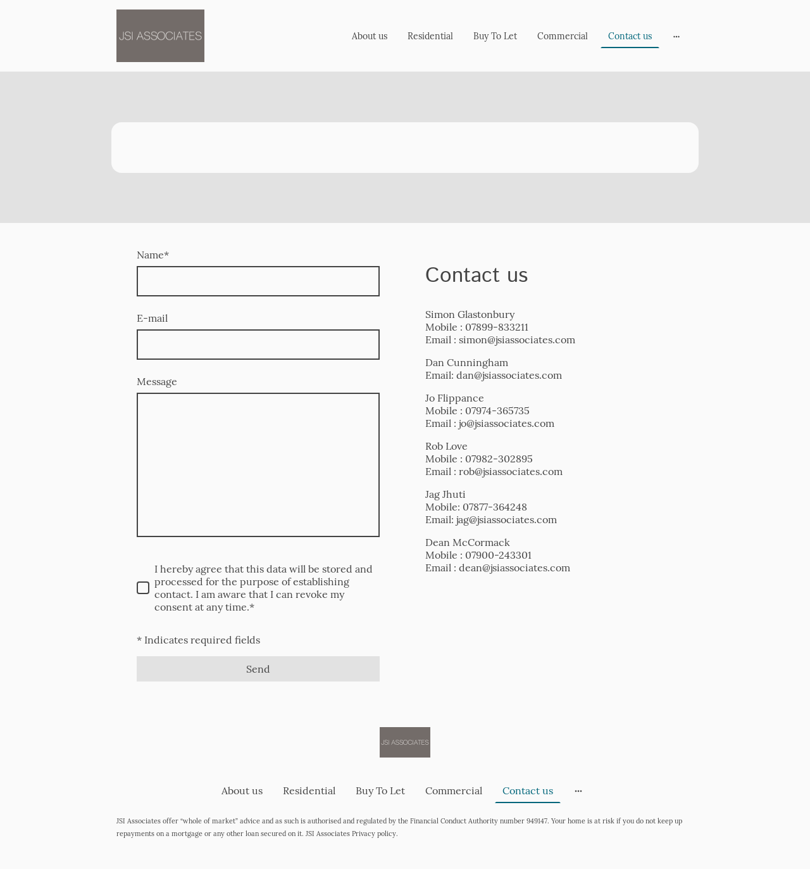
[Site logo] (160, 36)
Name (153, 254)
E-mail (152, 318)
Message (157, 381)
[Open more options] (676, 35)
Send (258, 669)
